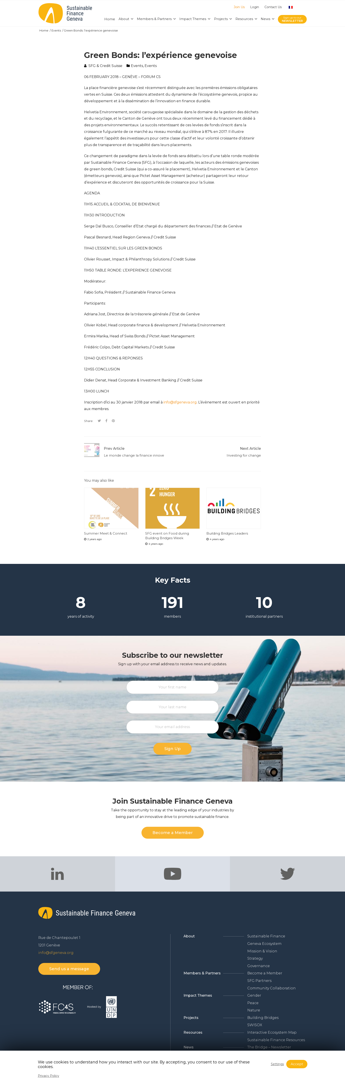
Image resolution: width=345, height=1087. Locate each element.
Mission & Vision (262, 951)
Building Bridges (263, 1018)
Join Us (239, 7)
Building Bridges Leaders (227, 533)
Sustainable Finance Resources (276, 1040)
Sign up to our (292, 19)
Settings (277, 1064)
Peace (253, 1003)
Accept (297, 1064)
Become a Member (264, 973)
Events (56, 30)
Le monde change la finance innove (134, 455)
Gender (254, 995)
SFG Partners (259, 981)
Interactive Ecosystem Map (272, 1032)
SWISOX (254, 1025)
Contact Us (273, 7)
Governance (258, 966)
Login (254, 7)
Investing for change (244, 455)
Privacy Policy (48, 1076)
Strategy (255, 958)
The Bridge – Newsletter (269, 1047)
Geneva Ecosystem (264, 944)
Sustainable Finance (266, 936)
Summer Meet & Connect (105, 533)
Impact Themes (198, 995)
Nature (253, 1010)
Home (44, 30)
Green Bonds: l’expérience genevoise (91, 30)
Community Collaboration (271, 988)
